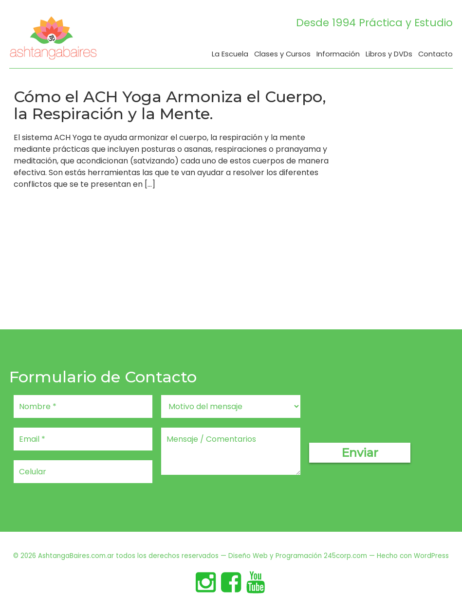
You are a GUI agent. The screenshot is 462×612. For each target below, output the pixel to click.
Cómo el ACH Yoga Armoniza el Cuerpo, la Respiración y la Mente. (170, 105)
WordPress (431, 555)
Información (338, 55)
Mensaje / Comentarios (230, 451)
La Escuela (230, 55)
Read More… (38, 207)
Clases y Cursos (282, 55)
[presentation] (383, 414)
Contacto (435, 55)
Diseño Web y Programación (275, 555)
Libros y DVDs (389, 55)
